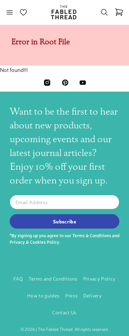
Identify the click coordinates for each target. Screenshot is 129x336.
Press (71, 295)
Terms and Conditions (53, 278)
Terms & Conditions (91, 235)
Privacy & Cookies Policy (34, 242)
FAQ (18, 278)
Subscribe (64, 221)
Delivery (92, 295)
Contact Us (64, 312)
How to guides (43, 295)
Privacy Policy (99, 278)
